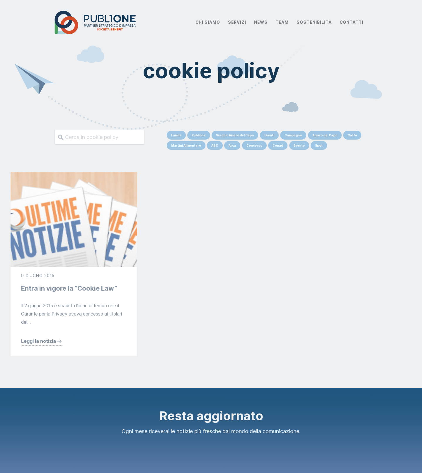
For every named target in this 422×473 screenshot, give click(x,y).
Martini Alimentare (186, 145)
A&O (214, 145)
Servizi (237, 22)
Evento (299, 145)
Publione (199, 135)
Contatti (351, 22)
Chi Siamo (207, 22)
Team (282, 22)
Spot (319, 145)
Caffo (352, 135)
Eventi (269, 135)
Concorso (254, 145)
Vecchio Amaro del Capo (235, 135)
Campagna (293, 135)
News (261, 22)
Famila (176, 135)
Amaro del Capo (324, 135)
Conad (278, 145)
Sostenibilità (314, 22)
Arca (232, 145)
